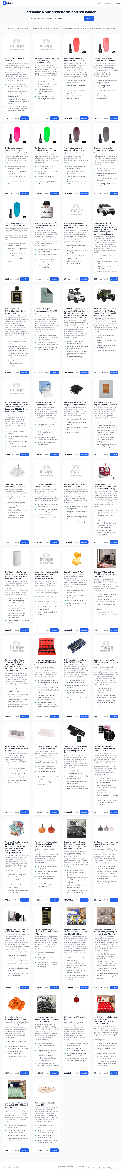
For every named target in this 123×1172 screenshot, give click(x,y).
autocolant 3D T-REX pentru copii (18, 28)
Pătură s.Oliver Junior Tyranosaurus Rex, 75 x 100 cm (45, 311)
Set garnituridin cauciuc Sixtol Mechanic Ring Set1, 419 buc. (45, 662)
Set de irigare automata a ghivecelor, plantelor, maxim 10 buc (106, 662)
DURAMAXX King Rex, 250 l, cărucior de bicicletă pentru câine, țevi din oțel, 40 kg (105, 486)
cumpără (24, 118)
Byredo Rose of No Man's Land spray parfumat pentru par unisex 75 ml (76, 225)
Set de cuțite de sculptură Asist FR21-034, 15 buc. (75, 661)
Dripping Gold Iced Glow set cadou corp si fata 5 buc (16, 931)
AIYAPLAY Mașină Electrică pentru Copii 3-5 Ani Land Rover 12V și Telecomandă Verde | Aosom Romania (105, 312)
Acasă (98, 3)
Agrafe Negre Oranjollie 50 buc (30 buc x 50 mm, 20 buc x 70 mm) (46, 932)
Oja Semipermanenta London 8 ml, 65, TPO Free (16, 149)
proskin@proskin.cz (97, 1168)
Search (88, 19)
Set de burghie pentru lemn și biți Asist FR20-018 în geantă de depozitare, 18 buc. (75, 749)
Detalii (17, 118)
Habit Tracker (7, 1167)
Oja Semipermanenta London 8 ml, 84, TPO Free (75, 149)
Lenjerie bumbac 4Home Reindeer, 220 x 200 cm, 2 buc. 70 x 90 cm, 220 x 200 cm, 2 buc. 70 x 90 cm (75, 845)
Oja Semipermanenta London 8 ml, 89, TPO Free (105, 149)
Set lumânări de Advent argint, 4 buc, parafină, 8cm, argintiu (16, 748)
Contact (117, 3)
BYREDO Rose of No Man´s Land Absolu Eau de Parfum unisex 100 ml (46, 225)
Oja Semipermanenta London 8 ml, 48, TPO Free (45, 149)
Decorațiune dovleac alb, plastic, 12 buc (44, 1104)
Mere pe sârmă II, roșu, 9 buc (74, 1018)
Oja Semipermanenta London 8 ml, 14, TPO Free (75, 59)
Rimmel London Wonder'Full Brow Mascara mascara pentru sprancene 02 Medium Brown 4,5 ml (46, 575)
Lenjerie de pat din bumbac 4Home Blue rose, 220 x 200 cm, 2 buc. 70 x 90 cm (75, 932)
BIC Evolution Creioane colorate (14, 59)
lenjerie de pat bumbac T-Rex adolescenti (46, 28)
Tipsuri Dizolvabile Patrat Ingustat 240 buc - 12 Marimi (106, 403)
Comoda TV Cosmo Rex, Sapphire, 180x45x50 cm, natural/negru (104, 574)
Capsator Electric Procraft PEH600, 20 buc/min (75, 485)
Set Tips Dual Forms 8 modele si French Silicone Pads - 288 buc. (104, 748)
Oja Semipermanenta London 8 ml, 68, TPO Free (16, 224)
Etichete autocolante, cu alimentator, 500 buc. (44, 403)
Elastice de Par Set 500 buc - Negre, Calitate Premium (76, 403)
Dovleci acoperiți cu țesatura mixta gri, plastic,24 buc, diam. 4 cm (106, 844)
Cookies (16, 1167)
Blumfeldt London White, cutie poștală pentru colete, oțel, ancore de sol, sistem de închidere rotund (16, 575)
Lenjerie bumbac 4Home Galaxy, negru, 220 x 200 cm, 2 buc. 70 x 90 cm (46, 1019)
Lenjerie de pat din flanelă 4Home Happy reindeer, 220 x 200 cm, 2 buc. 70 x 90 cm (105, 932)
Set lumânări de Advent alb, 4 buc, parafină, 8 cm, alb (46, 747)
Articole (107, 3)
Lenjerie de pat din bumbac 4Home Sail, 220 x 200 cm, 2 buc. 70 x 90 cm (16, 1105)
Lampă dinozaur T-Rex (73, 572)
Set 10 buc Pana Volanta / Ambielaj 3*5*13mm (45, 485)
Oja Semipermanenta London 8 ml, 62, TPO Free (105, 59)
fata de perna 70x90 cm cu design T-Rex (102, 28)
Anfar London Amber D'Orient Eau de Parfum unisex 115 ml (15, 311)
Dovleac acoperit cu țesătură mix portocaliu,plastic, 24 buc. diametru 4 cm (46, 844)
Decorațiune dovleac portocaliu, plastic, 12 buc (15, 1018)
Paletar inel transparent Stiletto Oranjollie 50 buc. (15, 485)
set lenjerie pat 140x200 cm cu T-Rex (74, 28)
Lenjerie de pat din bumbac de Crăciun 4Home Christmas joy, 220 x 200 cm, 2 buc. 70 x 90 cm (106, 1020)
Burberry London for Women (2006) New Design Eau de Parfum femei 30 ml (46, 60)
